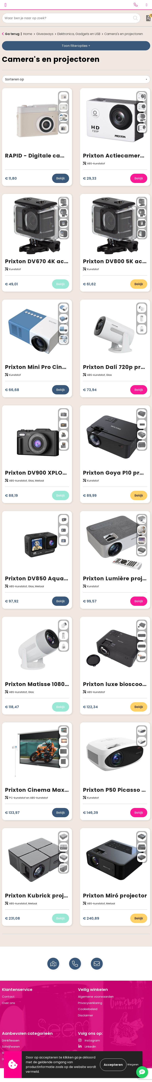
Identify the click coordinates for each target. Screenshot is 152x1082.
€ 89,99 (90, 495)
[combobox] (67, 18)
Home (27, 34)
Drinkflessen (10, 1040)
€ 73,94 (90, 389)
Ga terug (12, 34)
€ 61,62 (89, 284)
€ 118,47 (12, 707)
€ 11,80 (11, 178)
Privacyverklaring (90, 1003)
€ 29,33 (89, 178)
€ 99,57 (90, 601)
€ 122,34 (90, 707)
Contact (8, 996)
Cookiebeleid (87, 1009)
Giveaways (44, 34)
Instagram (89, 1040)
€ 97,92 (11, 601)
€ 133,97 (12, 812)
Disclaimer (85, 1015)
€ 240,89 (91, 918)
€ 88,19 (11, 495)
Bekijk (60, 178)
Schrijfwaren (11, 1046)
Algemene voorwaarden (96, 996)
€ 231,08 (12, 918)
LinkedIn (87, 1046)
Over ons (8, 1003)
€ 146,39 (90, 812)
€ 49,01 (11, 284)
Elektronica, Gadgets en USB (78, 34)
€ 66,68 (12, 389)
